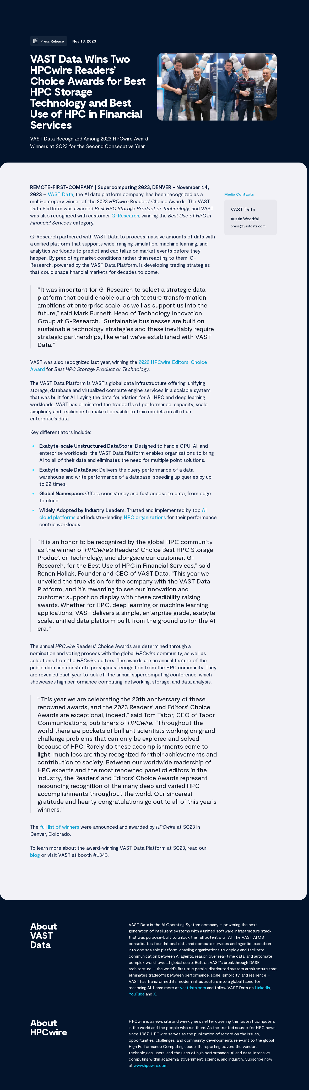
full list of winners (59, 827)
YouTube (137, 993)
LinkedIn (262, 987)
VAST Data (60, 194)
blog (35, 855)
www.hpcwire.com (150, 1065)
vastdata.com (193, 987)
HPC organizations (145, 517)
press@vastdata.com (248, 226)
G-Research (125, 215)
